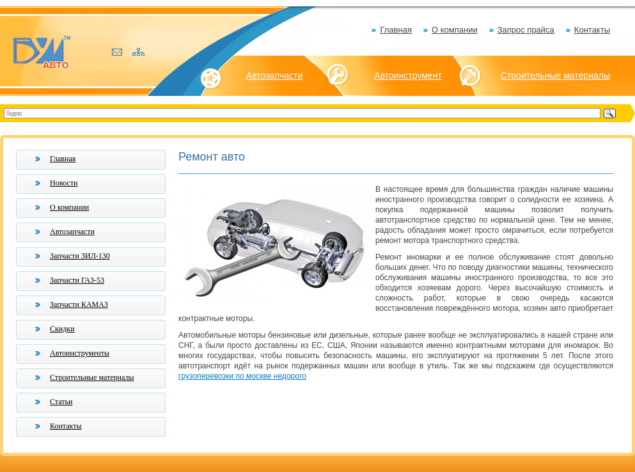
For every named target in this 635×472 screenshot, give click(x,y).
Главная (395, 30)
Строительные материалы (555, 75)
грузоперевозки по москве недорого (242, 376)
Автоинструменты (79, 353)
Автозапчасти (274, 75)
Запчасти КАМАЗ (79, 304)
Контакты (592, 30)
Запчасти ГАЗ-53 (77, 280)
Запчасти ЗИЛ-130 (80, 255)
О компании (455, 30)
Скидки (62, 328)
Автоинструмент (408, 75)
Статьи (61, 401)
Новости (64, 182)
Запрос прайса (526, 30)
